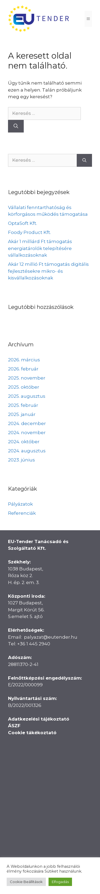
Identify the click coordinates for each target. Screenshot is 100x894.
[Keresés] (16, 126)
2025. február (23, 405)
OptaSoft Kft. (22, 223)
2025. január (21, 414)
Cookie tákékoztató (32, 732)
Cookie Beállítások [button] (26, 882)
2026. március (24, 359)
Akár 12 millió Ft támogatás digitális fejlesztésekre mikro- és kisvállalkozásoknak (48, 271)
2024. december (27, 423)
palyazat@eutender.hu (50, 637)
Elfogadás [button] (60, 882)
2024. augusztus (27, 450)
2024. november (27, 432)
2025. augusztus (26, 396)
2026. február (23, 369)
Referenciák (22, 513)
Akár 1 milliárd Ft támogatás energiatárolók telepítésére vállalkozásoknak (40, 248)
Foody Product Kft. (29, 232)
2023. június (21, 460)
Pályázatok (20, 504)
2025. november (26, 378)
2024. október (23, 441)
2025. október (23, 387)
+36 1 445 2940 (33, 643)
